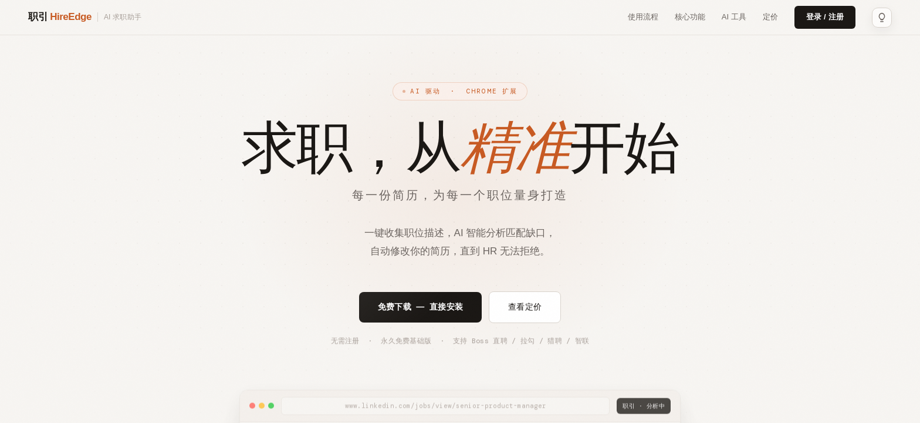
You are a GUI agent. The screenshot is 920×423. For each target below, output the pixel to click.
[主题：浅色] (882, 18)
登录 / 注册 (825, 16)
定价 (770, 16)
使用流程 (643, 16)
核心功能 (690, 16)
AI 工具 (734, 16)
